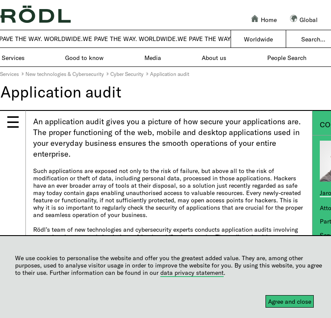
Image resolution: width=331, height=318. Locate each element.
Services (9, 74)
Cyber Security (127, 74)
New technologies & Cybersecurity (64, 74)
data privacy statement (192, 272)
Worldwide (258, 39)
